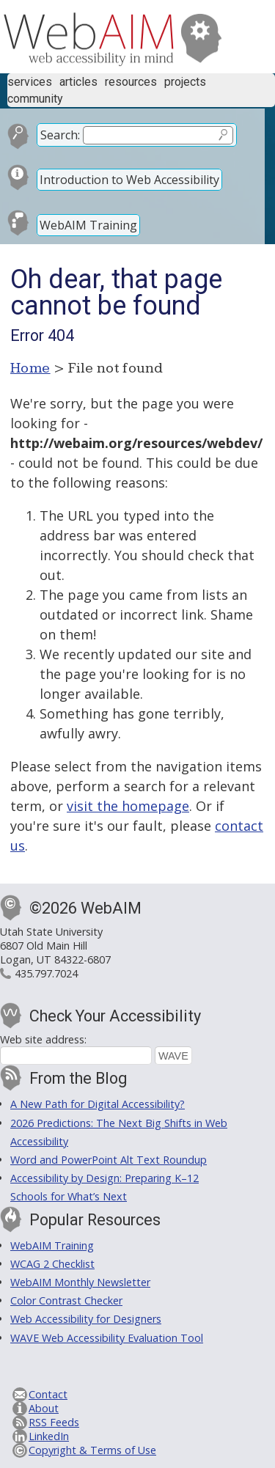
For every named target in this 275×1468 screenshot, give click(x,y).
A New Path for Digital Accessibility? (97, 1104)
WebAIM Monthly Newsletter (80, 1282)
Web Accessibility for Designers (85, 1319)
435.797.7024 (46, 973)
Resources (131, 82)
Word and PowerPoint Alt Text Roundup (108, 1160)
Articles (78, 82)
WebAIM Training (88, 225)
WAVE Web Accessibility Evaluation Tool (106, 1338)
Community (35, 99)
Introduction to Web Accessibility (129, 180)
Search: (60, 135)
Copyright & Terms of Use (92, 1450)
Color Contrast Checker (66, 1300)
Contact (48, 1394)
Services (29, 82)
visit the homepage (128, 806)
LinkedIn (49, 1436)
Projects (185, 82)
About (44, 1408)
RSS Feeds (54, 1422)
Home (30, 368)
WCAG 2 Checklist (52, 1264)
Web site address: (43, 1039)
